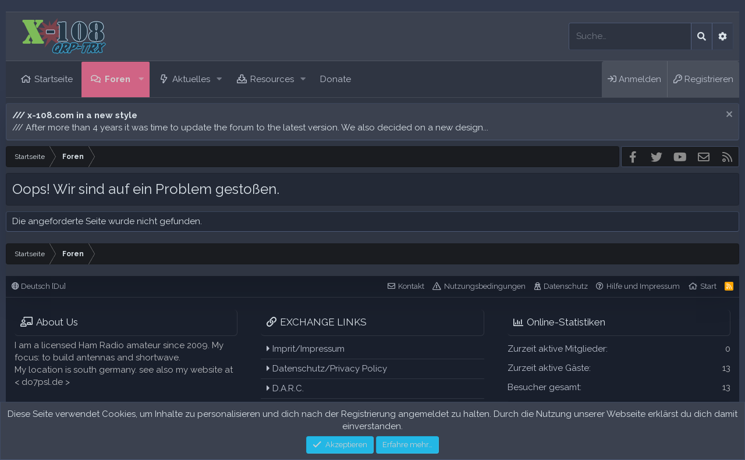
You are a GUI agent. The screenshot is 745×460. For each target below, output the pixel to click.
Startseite (53, 79)
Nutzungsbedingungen (485, 286)
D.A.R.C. (285, 388)
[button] (141, 79)
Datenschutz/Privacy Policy (327, 368)
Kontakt (411, 286)
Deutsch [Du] (39, 286)
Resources (272, 79)
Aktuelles (191, 79)
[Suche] (630, 36)
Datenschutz (566, 286)
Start (708, 286)
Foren (117, 79)
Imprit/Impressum (306, 349)
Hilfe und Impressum (643, 286)
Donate (335, 79)
